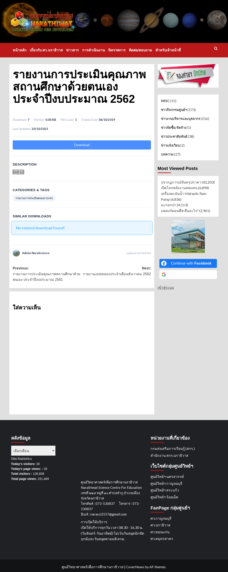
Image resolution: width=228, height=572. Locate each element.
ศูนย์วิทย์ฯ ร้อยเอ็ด (164, 497)
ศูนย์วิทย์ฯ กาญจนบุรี (166, 483)
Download (82, 145)
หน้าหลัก (19, 50)
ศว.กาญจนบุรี (161, 518)
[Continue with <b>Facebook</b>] (188, 263)
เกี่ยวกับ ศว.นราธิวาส (46, 50)
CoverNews (135, 567)
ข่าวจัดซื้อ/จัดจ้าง (173, 127)
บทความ (167, 154)
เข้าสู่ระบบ (166, 287)
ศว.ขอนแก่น (160, 532)
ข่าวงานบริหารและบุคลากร (180, 119)
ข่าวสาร (72, 50)
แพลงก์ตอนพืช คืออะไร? (180, 210)
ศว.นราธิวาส (160, 525)
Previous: (47, 274)
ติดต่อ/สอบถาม (140, 50)
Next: (116, 271)
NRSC (165, 101)
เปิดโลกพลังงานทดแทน (179, 188)
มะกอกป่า (168, 205)
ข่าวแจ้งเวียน (170, 145)
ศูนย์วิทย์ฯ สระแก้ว (165, 490)
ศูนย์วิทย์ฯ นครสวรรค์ (167, 476)
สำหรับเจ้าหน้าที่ (168, 50)
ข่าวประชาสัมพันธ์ (174, 136)
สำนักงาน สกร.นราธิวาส (169, 455)
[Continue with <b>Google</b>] (188, 274)
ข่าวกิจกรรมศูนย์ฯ (174, 110)
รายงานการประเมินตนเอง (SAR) (34, 198)
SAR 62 (18, 172)
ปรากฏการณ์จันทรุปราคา (181, 182)
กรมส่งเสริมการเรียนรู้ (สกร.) (173, 448)
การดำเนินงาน (93, 50)
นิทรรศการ (117, 50)
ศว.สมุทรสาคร (162, 538)
